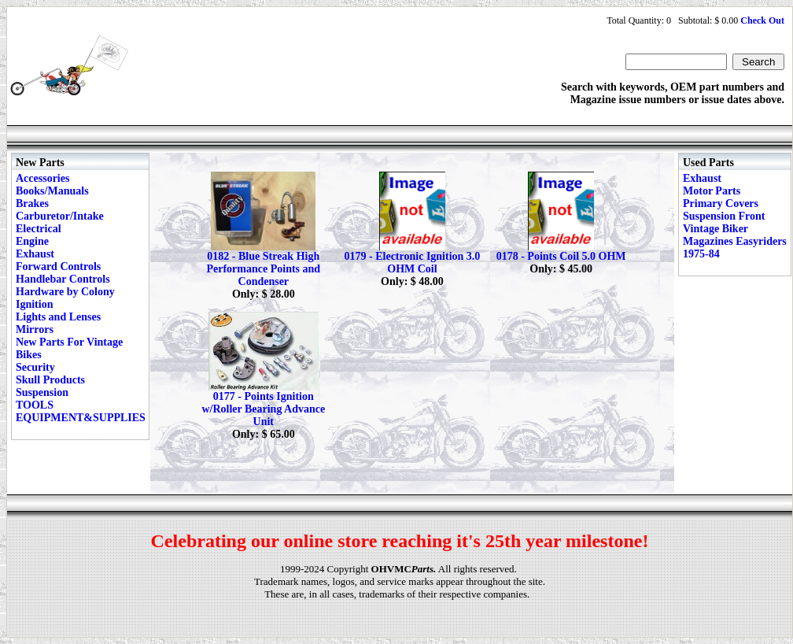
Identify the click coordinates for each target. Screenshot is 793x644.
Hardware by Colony (65, 292)
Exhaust (35, 254)
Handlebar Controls (63, 279)
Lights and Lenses (58, 317)
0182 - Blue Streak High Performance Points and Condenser (263, 268)
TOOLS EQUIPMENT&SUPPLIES (81, 411)
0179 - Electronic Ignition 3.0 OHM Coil (413, 262)
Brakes (32, 203)
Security (35, 367)
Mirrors (34, 329)
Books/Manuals (52, 191)
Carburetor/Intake (60, 216)
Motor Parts (711, 191)
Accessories (42, 178)
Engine (32, 241)
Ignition (34, 304)
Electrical (38, 229)
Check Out (762, 20)
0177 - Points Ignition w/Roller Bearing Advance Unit (263, 408)
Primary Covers (720, 203)
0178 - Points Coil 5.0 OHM (561, 256)
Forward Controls (58, 266)
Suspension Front (724, 216)
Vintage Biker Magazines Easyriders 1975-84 (735, 241)
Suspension (42, 392)
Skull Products (50, 380)
